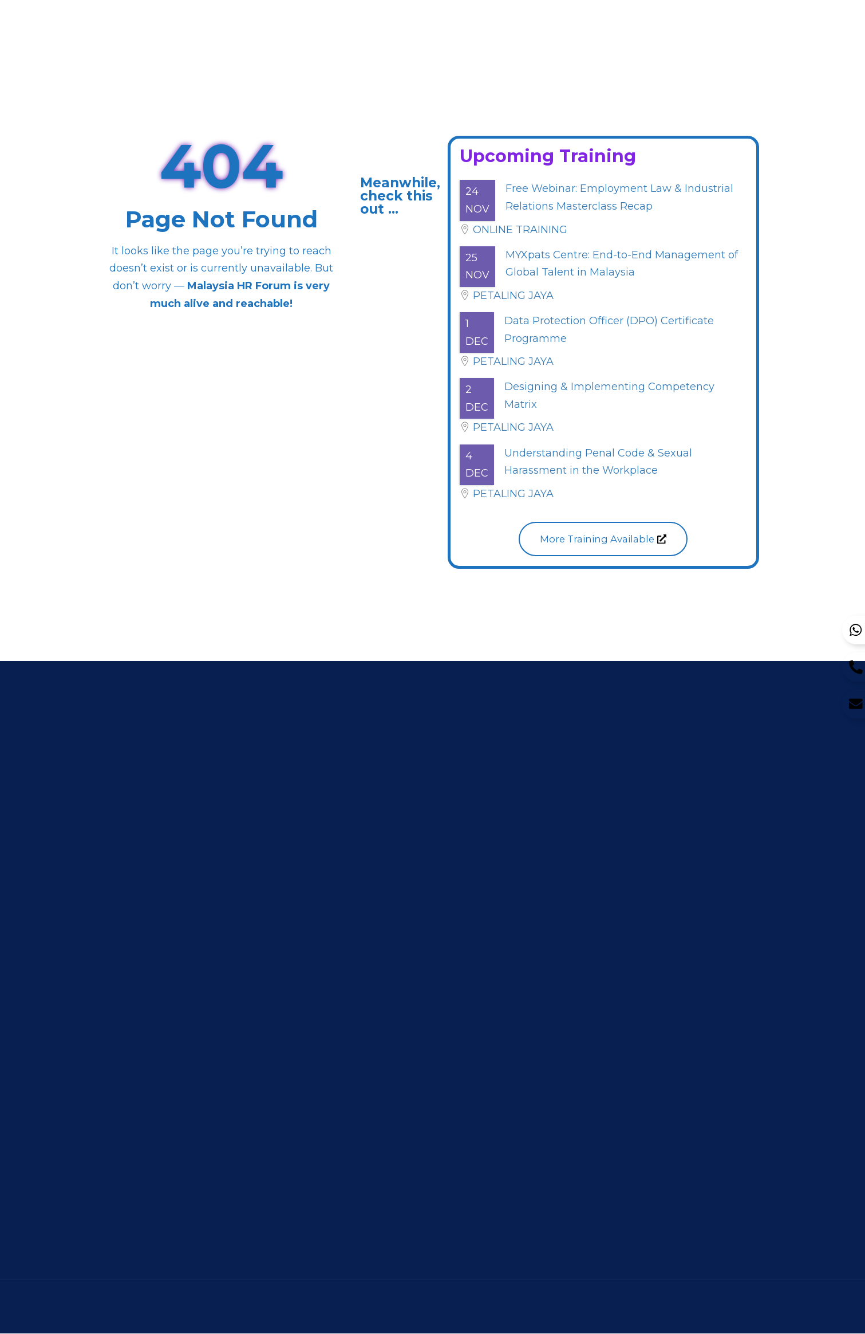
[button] (603, 539)
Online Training (520, 229)
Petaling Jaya (513, 295)
